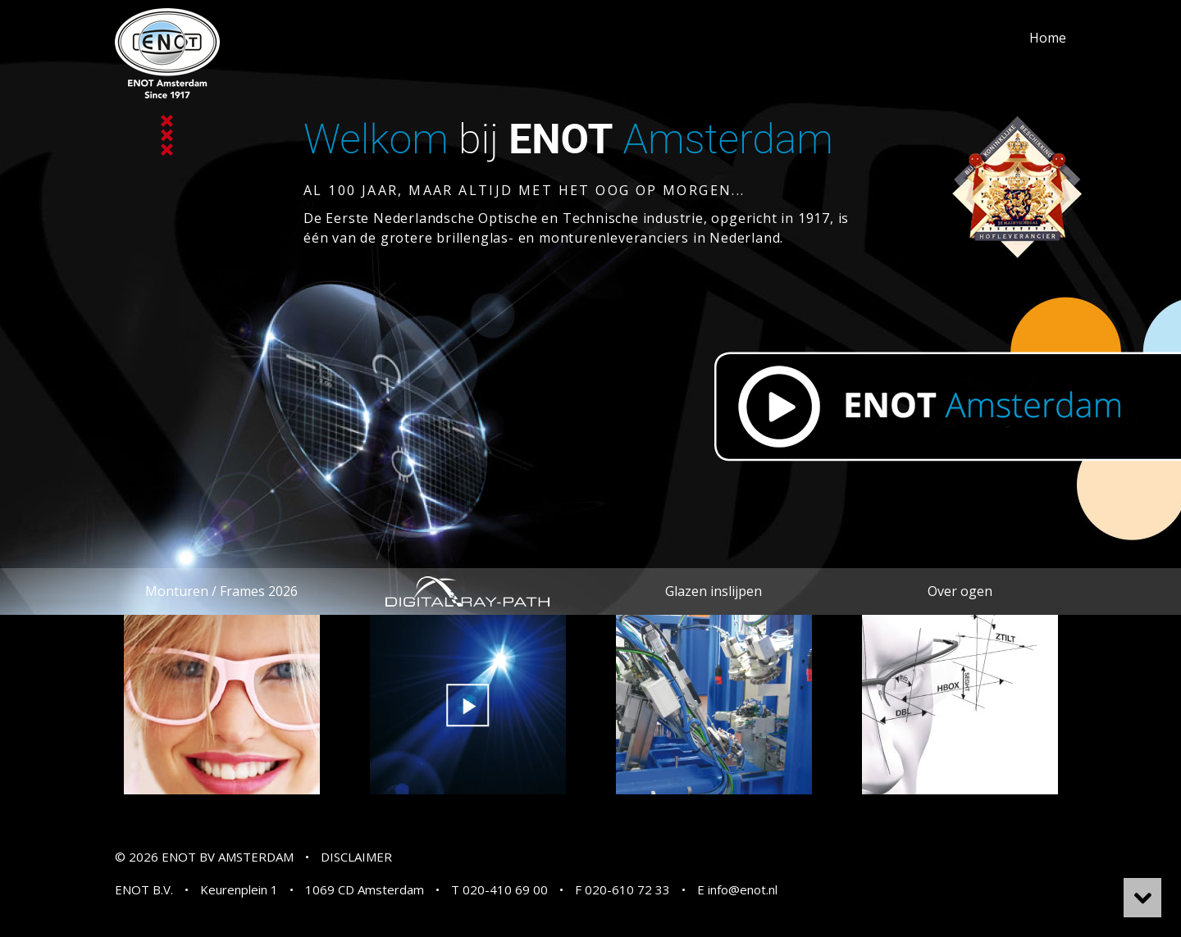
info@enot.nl (742, 889)
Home (1047, 38)
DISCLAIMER (356, 856)
